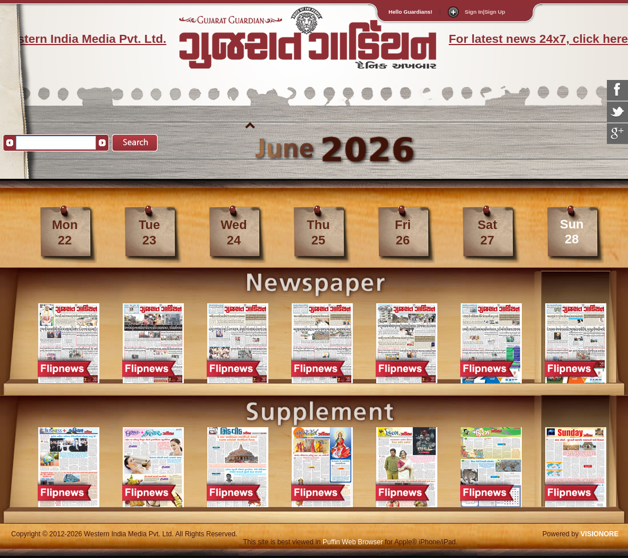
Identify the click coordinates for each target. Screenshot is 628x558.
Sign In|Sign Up (485, 12)
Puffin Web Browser (353, 542)
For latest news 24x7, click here (538, 38)
